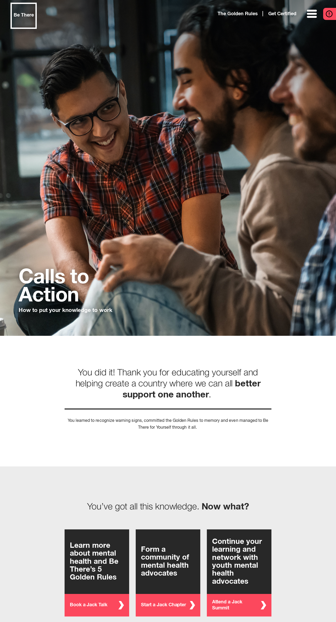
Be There (24, 15)
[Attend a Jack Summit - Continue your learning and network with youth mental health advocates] (239, 572)
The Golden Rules (238, 14)
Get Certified (282, 14)
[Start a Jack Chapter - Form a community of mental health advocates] (168, 572)
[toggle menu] (312, 14)
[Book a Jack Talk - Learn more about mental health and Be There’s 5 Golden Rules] (97, 572)
